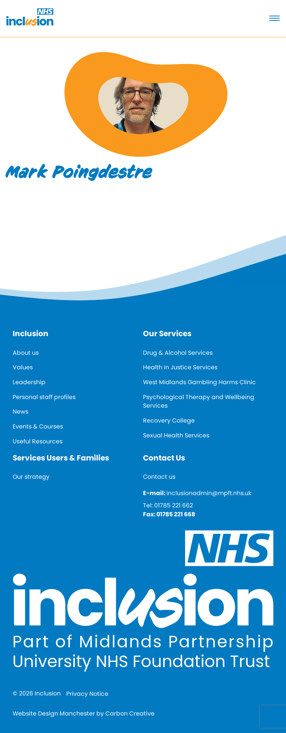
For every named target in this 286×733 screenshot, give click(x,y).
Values (23, 367)
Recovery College (169, 420)
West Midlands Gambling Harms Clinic (199, 382)
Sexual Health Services (176, 435)
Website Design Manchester (54, 713)
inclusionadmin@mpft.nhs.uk (208, 493)
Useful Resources (38, 441)
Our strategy (31, 476)
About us (26, 352)
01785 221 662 (173, 505)
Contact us (159, 476)
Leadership (29, 382)
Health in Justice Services (180, 367)
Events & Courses (38, 426)
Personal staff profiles (44, 397)
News (20, 411)
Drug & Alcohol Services (178, 352)
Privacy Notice (87, 693)
